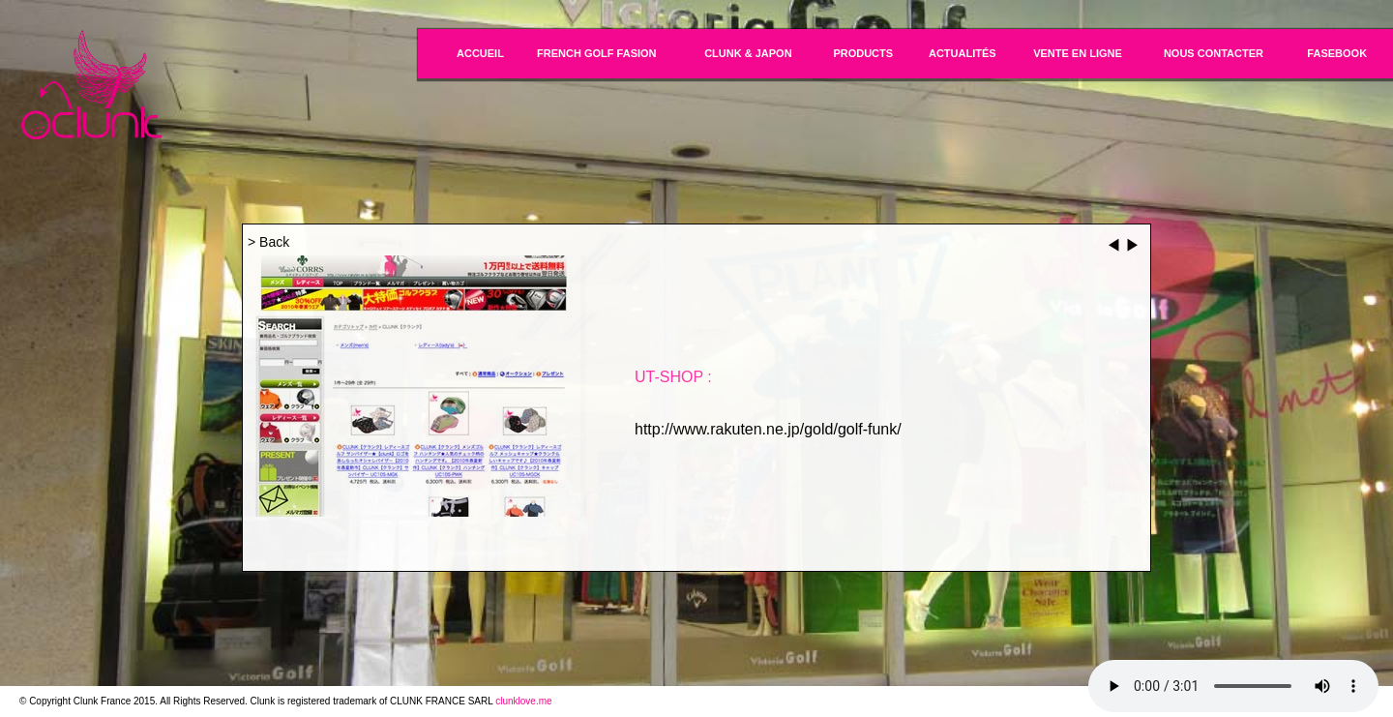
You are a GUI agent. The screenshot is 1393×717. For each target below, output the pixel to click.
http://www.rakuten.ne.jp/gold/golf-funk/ (768, 429)
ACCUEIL (480, 53)
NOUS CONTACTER (1213, 53)
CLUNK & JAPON (747, 53)
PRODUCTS (863, 53)
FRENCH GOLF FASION (596, 53)
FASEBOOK (1337, 53)
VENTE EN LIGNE (1077, 53)
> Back (268, 242)
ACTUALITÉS (962, 53)
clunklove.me (523, 701)
